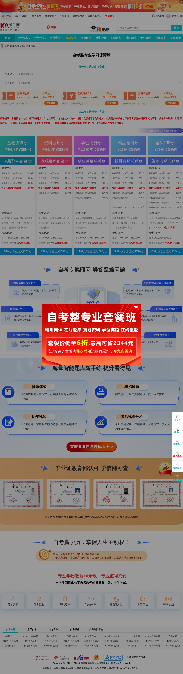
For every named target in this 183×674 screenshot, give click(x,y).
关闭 (136, 307)
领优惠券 (177, 456)
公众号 (177, 420)
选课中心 (177, 444)
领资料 (177, 432)
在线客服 (177, 468)
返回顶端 (177, 480)
